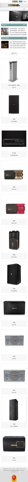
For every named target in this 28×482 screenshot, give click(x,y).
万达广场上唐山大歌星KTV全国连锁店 (18, 47)
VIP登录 (15, 1)
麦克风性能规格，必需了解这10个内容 (19, 28)
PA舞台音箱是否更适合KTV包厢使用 (18, 34)
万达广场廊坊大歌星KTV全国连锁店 (18, 43)
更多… (24, 24)
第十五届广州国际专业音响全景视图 (18, 32)
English (25, 1)
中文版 (20, 1)
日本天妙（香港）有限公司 (17, 468)
